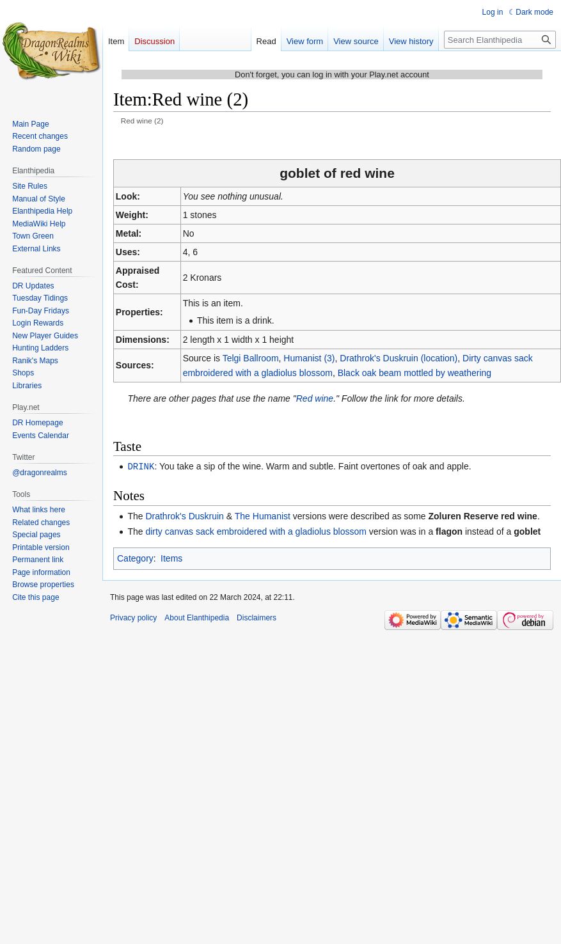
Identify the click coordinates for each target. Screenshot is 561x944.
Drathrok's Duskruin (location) (398, 358)
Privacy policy (133, 617)
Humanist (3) (309, 358)
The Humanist (262, 515)
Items (171, 558)
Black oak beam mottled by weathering (414, 373)
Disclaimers (256, 617)
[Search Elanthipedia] (500, 40)
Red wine (314, 398)
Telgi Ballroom (251, 358)
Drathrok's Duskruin (184, 515)
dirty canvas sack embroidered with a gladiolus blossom (256, 531)
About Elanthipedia (196, 617)
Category (135, 558)
